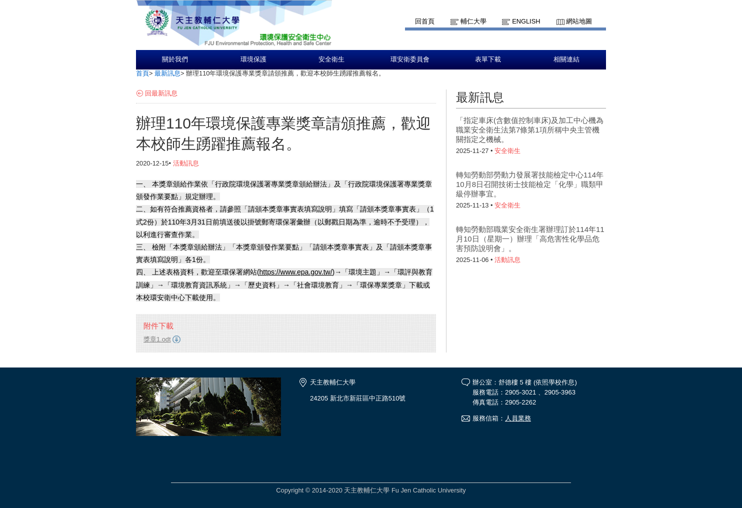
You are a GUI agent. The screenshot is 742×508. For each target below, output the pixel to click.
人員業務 (518, 418)
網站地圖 (579, 21)
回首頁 (424, 21)
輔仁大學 (473, 21)
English (526, 21)
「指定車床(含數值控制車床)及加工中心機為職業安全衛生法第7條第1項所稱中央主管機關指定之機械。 (530, 130)
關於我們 (175, 59)
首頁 (142, 73)
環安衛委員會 (410, 59)
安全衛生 (331, 59)
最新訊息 (167, 73)
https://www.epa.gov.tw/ (296, 272)
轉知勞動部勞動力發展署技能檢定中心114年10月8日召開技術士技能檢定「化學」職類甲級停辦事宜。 (530, 184)
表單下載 (488, 59)
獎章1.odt (157, 339)
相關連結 (567, 59)
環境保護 (253, 59)
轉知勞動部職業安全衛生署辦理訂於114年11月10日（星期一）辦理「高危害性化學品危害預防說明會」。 (530, 238)
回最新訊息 (161, 93)
